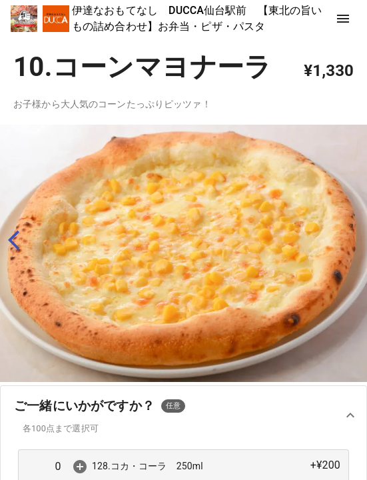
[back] (19, 240)
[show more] (343, 19)
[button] (183, 415)
